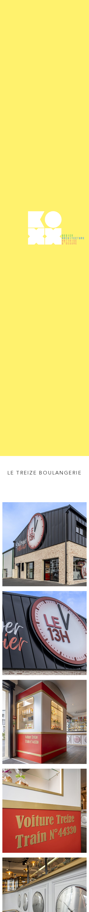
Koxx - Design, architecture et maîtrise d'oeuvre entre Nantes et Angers (44, 228)
